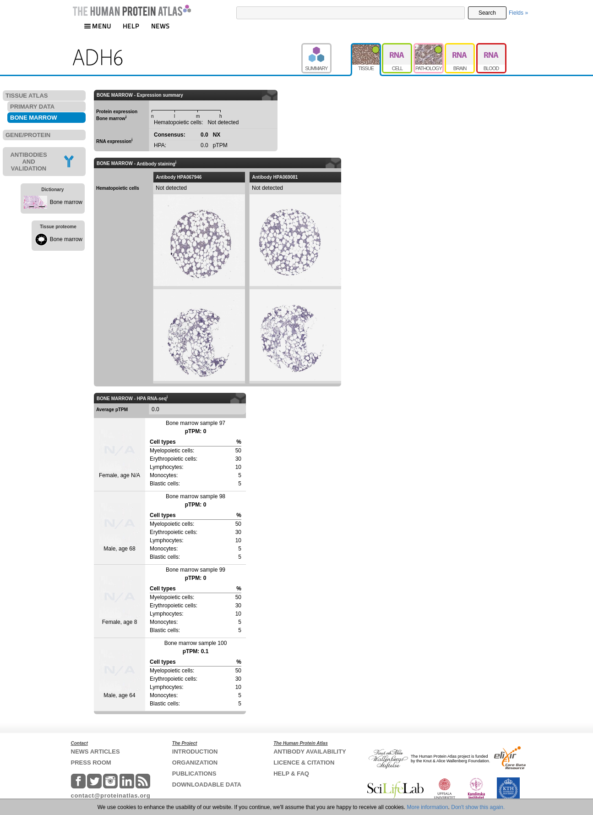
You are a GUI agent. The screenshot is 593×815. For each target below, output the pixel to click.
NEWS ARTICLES (95, 751)
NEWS (160, 26)
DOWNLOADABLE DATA (206, 784)
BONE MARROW (33, 117)
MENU (97, 26)
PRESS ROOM (91, 762)
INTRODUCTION (195, 751)
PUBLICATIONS (194, 773)
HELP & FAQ (291, 773)
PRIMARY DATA (32, 106)
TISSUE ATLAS (26, 95)
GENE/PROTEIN (27, 135)
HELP (131, 26)
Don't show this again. (478, 807)
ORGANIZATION (195, 762)
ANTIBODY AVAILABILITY (309, 751)
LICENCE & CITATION (303, 762)
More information (427, 807)
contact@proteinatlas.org (111, 795)
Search (487, 13)
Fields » (518, 13)
